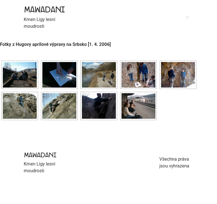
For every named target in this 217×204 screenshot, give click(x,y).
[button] (187, 17)
